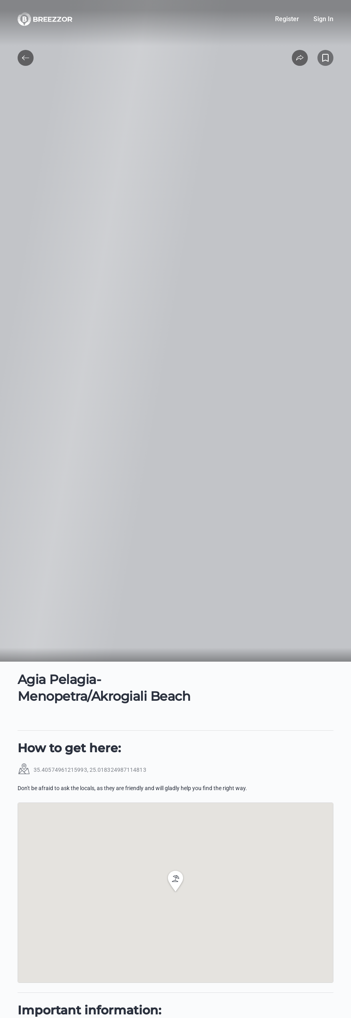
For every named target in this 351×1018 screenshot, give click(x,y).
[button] (175, 881)
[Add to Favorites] (325, 58)
